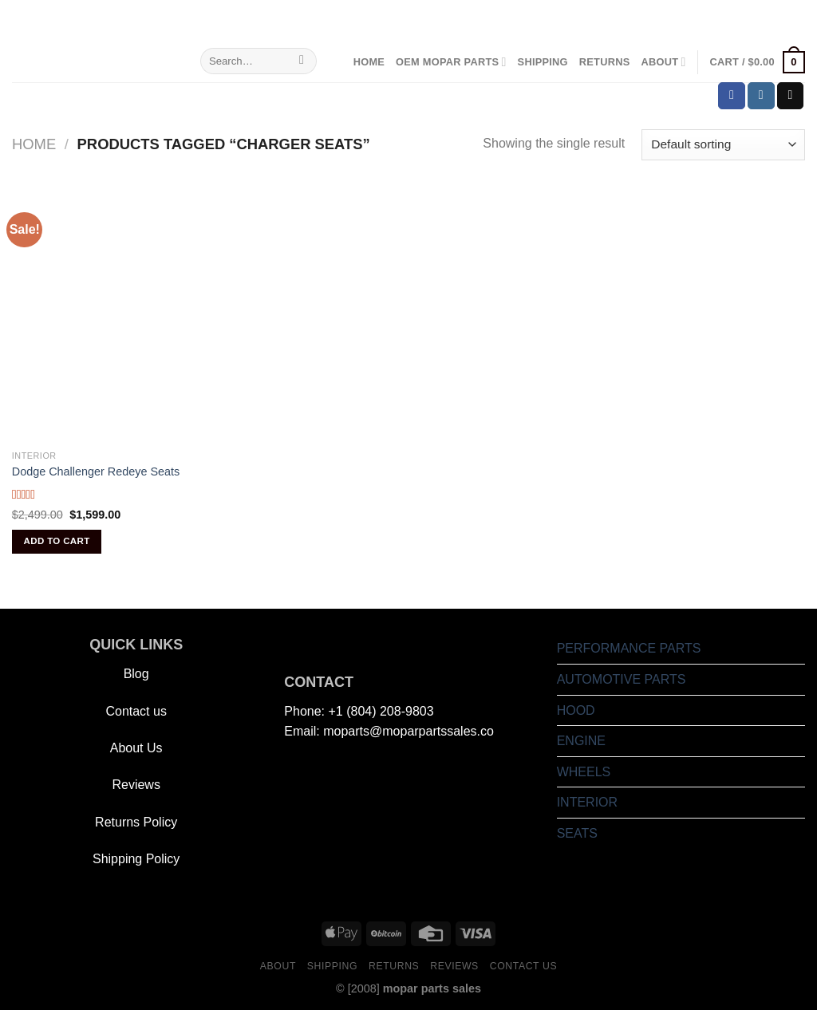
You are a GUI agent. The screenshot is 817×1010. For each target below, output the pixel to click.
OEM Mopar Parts (451, 61)
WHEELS (584, 772)
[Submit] (302, 61)
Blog (136, 674)
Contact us (135, 711)
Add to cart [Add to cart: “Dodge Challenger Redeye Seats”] (57, 541)
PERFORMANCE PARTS (629, 648)
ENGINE (581, 741)
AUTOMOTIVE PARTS (621, 679)
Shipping (543, 62)
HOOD (576, 710)
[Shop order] (723, 144)
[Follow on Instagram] (761, 95)
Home (369, 62)
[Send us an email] (790, 95)
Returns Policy (136, 822)
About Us (136, 748)
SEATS (577, 833)
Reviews (136, 784)
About (663, 61)
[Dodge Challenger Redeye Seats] (139, 315)
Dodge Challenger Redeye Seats (96, 471)
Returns (604, 62)
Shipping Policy (136, 859)
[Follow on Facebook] (731, 95)
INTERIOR (587, 802)
